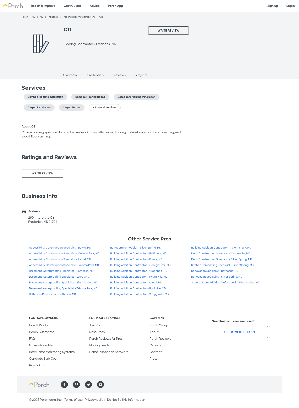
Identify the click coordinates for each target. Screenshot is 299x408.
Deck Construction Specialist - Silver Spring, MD (221, 259)
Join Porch (96, 325)
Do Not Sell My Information (126, 400)
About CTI (29, 126)
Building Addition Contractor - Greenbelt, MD (138, 271)
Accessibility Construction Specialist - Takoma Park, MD (64, 265)
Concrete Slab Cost (43, 358)
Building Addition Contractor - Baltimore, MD (138, 253)
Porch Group (159, 325)
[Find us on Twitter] (88, 384)
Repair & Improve (43, 6)
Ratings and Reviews (49, 157)
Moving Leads (99, 345)
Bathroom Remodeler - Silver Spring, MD (135, 247)
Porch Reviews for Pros (106, 339)
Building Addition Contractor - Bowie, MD (136, 259)
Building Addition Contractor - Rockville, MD (138, 288)
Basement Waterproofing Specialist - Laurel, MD (59, 276)
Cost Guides (72, 6)
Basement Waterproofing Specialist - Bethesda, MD (61, 271)
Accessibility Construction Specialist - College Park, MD (64, 253)
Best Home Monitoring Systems (52, 352)
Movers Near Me (41, 345)
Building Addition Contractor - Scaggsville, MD (139, 294)
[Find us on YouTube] (100, 384)
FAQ (32, 339)
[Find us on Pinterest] (76, 384)
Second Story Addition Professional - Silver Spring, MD (225, 282)
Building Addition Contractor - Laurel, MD (136, 282)
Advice (95, 6)
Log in (290, 6)
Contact (156, 352)
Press (153, 358)
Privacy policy (95, 400)
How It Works (38, 325)
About (154, 332)
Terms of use (73, 400)
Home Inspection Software (108, 352)
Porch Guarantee (42, 332)
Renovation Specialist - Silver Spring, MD (216, 276)
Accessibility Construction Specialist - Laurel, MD (60, 259)
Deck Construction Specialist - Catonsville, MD (220, 253)
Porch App (115, 6)
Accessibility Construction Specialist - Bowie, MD (60, 247)
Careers (155, 345)
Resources (97, 332)
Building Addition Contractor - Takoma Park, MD (221, 247)
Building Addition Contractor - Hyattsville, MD (139, 276)
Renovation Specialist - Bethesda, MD (214, 271)
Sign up (272, 6)
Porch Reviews (160, 339)
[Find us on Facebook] (64, 384)
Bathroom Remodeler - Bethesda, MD (52, 294)
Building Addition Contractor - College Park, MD (140, 265)
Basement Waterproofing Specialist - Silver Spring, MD (63, 282)
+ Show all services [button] (104, 107)
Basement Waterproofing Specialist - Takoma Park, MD (63, 288)
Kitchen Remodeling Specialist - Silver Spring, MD (222, 265)
